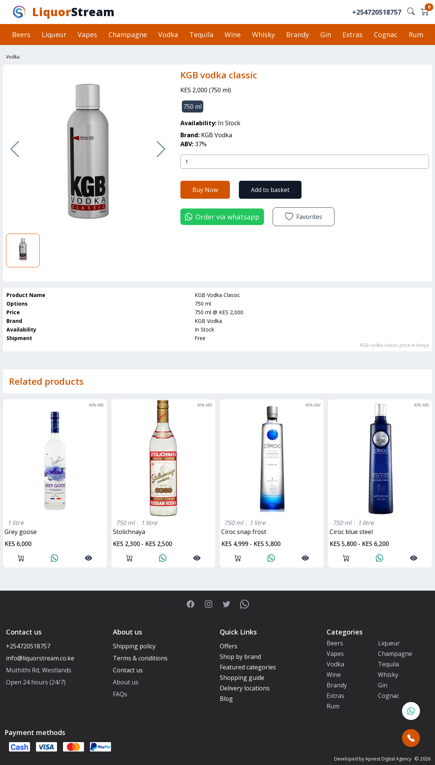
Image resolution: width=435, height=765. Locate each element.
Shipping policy (134, 646)
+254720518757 (376, 12)
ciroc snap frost (243, 532)
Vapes (87, 34)
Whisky (263, 34)
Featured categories (248, 667)
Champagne (127, 34)
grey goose (20, 532)
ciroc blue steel (351, 532)
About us (125, 682)
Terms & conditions (140, 658)
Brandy (297, 34)
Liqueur (54, 34)
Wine (233, 34)
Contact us (128, 670)
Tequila (201, 34)
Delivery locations (245, 688)
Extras (352, 34)
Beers (21, 34)
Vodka (168, 34)
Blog (226, 698)
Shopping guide (242, 678)
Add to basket (270, 190)
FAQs (120, 694)
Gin (325, 34)
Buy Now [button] (205, 190)
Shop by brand (240, 656)
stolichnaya (129, 532)
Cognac (386, 34)
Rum (416, 34)
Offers (228, 646)
